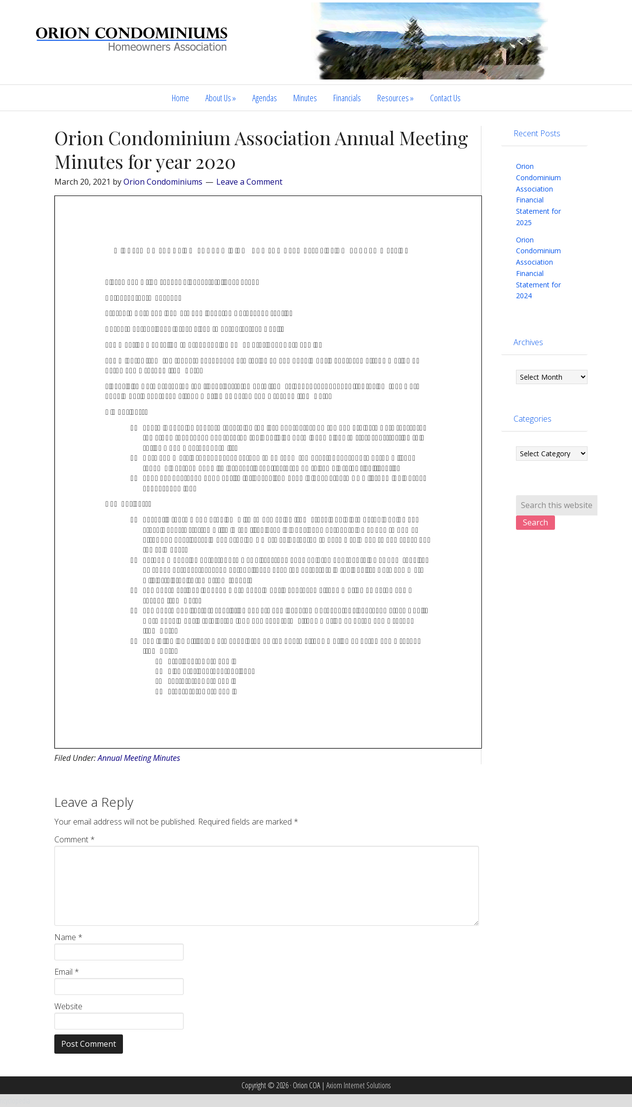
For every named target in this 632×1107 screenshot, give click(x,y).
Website (68, 1006)
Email (66, 971)
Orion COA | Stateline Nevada (133, 48)
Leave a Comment (249, 181)
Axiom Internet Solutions (358, 1085)
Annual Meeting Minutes (139, 757)
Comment (74, 839)
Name (68, 937)
